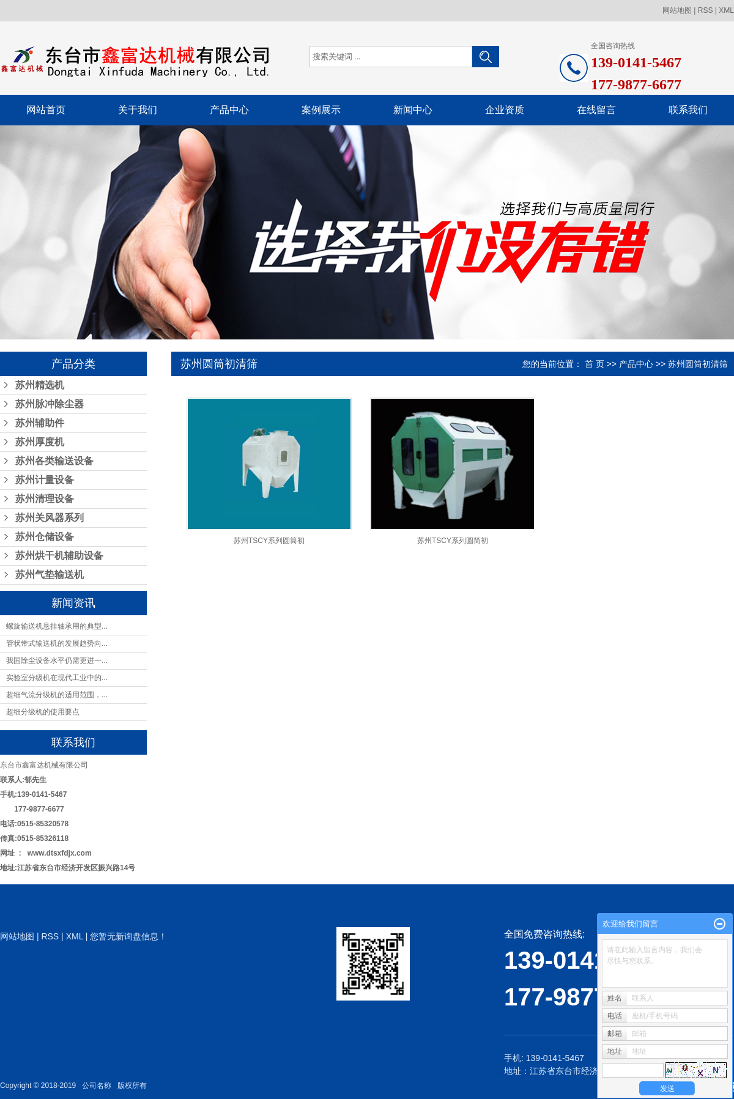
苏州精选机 (39, 385)
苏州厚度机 (39, 442)
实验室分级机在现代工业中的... (57, 677)
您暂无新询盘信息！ (128, 936)
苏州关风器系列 (49, 517)
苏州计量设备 (44, 480)
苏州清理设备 (44, 499)
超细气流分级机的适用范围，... (57, 694)
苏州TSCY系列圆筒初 (269, 540)
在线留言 (596, 110)
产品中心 (229, 110)
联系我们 (688, 110)
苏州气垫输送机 (49, 574)
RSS (705, 10)
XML (726, 10)
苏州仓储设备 (44, 536)
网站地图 (677, 10)
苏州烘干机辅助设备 (59, 555)
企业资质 (504, 110)
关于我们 (137, 110)
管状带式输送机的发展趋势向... (57, 643)
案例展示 (321, 110)
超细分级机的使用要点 (43, 712)
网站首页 (45, 110)
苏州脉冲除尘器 (49, 404)
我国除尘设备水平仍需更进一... (57, 660)
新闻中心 (412, 110)
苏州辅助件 (39, 423)
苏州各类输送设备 (54, 461)
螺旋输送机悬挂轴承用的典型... (57, 626)
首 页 (594, 364)
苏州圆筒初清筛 (698, 364)
